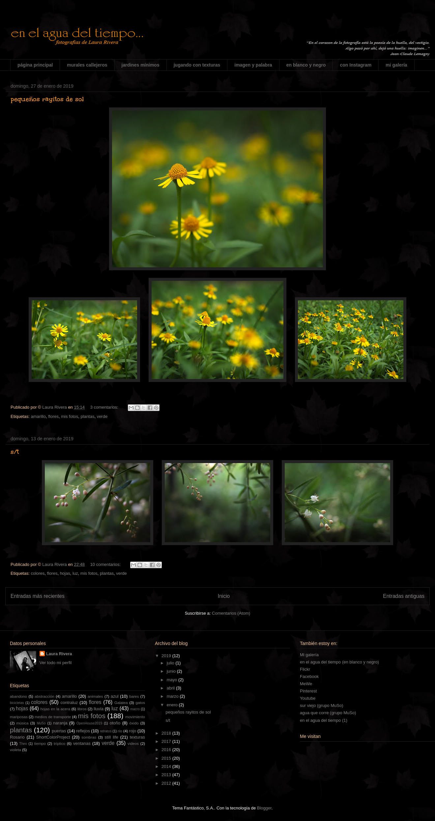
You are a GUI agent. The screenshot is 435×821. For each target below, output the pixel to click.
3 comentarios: (105, 407)
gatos (140, 702)
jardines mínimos (141, 65)
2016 (166, 749)
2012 (166, 783)
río (120, 731)
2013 (166, 774)
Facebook (309, 676)
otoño (115, 722)
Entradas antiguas (403, 596)
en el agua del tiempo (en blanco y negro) (339, 662)
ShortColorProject (53, 737)
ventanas (82, 743)
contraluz (69, 702)
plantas (87, 416)
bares (134, 696)
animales (95, 696)
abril (171, 688)
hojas (65, 573)
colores (37, 573)
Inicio (224, 596)
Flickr (305, 669)
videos (133, 743)
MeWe (306, 683)
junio (172, 671)
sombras (88, 737)
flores (53, 416)
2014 (166, 766)
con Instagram (355, 65)
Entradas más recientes (38, 596)
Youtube (307, 698)
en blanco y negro (306, 65)
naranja (60, 722)
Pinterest (308, 691)
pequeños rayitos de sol (47, 99)
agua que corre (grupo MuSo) (328, 712)
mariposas (19, 717)
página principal (35, 65)
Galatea (121, 702)
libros (82, 709)
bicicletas (17, 703)
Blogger (264, 808)
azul (115, 696)
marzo (173, 696)
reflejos (83, 730)
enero (173, 704)
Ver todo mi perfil (56, 662)
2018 (166, 733)
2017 (166, 741)
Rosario (17, 737)
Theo (23, 744)
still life (111, 737)
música (22, 723)
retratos (105, 731)
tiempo (40, 743)
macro (135, 709)
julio (171, 662)
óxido (133, 723)
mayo (172, 679)
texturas (137, 737)
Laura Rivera (59, 653)
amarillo (38, 416)
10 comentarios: (106, 564)
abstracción (44, 696)
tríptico (59, 743)
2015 (166, 758)
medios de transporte (53, 717)
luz (75, 573)
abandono (18, 696)
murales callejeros (87, 65)
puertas (59, 730)
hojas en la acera (55, 709)
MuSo (41, 723)
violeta (15, 750)
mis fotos (69, 416)
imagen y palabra (253, 65)
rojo (132, 730)
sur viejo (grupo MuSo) (321, 705)
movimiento (135, 717)
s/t (15, 451)
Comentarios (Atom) (231, 613)
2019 (166, 655)
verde (102, 416)
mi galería (396, 65)
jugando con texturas (197, 65)
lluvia (98, 708)
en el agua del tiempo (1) (323, 720)
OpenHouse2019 (89, 723)
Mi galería (309, 654)
